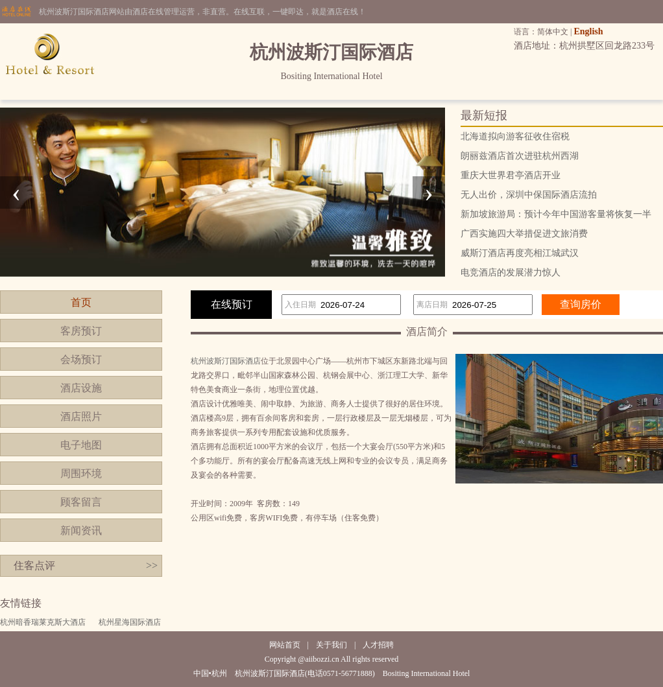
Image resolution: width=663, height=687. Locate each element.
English (588, 31)
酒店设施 (81, 387)
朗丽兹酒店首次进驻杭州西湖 (520, 156)
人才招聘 (378, 644)
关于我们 (331, 644)
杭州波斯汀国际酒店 (226, 361)
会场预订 (81, 359)
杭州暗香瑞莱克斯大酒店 (43, 622)
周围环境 (81, 473)
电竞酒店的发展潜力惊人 (511, 272)
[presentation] (16, 192)
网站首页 (284, 644)
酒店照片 (81, 416)
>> (152, 565)
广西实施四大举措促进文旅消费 (524, 234)
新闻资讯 (81, 530)
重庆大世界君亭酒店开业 (511, 175)
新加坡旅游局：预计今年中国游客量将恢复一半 (556, 214)
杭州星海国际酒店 (130, 622)
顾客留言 (81, 501)
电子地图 (81, 444)
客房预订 (81, 330)
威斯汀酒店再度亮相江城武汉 (520, 253)
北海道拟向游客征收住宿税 (515, 136)
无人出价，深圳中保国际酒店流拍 (529, 195)
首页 (81, 302)
